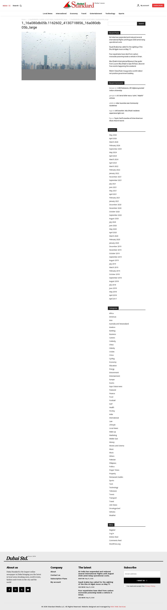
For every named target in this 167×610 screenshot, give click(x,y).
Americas (112, 317)
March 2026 (113, 142)
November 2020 (115, 208)
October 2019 (114, 253)
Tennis (111, 494)
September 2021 (115, 180)
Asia (110, 320)
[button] (17, 5)
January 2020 (114, 243)
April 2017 (113, 299)
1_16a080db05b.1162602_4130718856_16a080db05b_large (47, 19)
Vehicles (112, 512)
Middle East (113, 439)
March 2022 (113, 166)
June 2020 (113, 225)
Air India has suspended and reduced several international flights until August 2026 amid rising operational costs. (127, 39)
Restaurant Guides (116, 477)
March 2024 (113, 159)
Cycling (111, 358)
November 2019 (115, 250)
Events (111, 383)
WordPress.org (114, 544)
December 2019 (115, 246)
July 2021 (112, 184)
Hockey (112, 411)
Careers (112, 338)
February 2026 (114, 145)
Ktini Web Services (118, 607)
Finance (112, 393)
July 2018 (112, 285)
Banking (112, 331)
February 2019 (114, 271)
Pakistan (112, 459)
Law (110, 421)
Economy (112, 362)
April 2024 (113, 156)
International (114, 418)
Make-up (112, 432)
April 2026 (113, 138)
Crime (111, 355)
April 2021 (113, 194)
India (111, 414)
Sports (111, 480)
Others (111, 456)
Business (112, 334)
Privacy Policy (150, 586)
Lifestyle (112, 425)
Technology (113, 487)
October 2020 (114, 211)
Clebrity (112, 348)
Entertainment (114, 376)
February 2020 (114, 239)
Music (111, 449)
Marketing (113, 435)
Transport (113, 498)
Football (112, 400)
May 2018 (113, 292)
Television (113, 491)
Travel (111, 501)
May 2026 (113, 135)
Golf (110, 404)
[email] (142, 574)
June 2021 (113, 187)
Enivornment (114, 372)
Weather (112, 515)
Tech (111, 484)
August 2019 (114, 260)
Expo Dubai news (115, 386)
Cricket (111, 352)
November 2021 (115, 177)
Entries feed (113, 537)
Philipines (112, 463)
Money (111, 442)
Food (111, 397)
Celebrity (112, 341)
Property (112, 473)
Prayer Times (114, 470)
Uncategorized (114, 508)
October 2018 (114, 274)
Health (111, 407)
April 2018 (113, 295)
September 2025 (115, 149)
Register (112, 530)
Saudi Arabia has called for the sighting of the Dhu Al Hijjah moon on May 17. (126, 48)
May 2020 (113, 229)
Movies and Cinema (116, 446)
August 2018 (114, 281)
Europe (112, 379)
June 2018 (113, 288)
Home (24, 19)
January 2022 (114, 173)
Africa (111, 313)
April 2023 (113, 163)
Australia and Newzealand (119, 324)
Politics (112, 466)
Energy (111, 369)
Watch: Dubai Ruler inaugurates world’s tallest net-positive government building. (125, 72)
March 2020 (113, 236)
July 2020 (112, 222)
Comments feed (115, 540)
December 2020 (115, 205)
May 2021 (113, 191)
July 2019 (112, 264)
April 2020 (113, 232)
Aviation (112, 327)
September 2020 (115, 215)
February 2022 (114, 170)
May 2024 (113, 152)
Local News (113, 428)
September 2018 (115, 278)
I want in (142, 580)
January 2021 (114, 201)
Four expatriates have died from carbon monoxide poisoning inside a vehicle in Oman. (125, 55)
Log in (111, 533)
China (111, 345)
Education (113, 365)
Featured (112, 390)
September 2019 (115, 257)
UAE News (113, 505)
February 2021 (114, 198)
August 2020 (114, 218)
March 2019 (113, 267)
